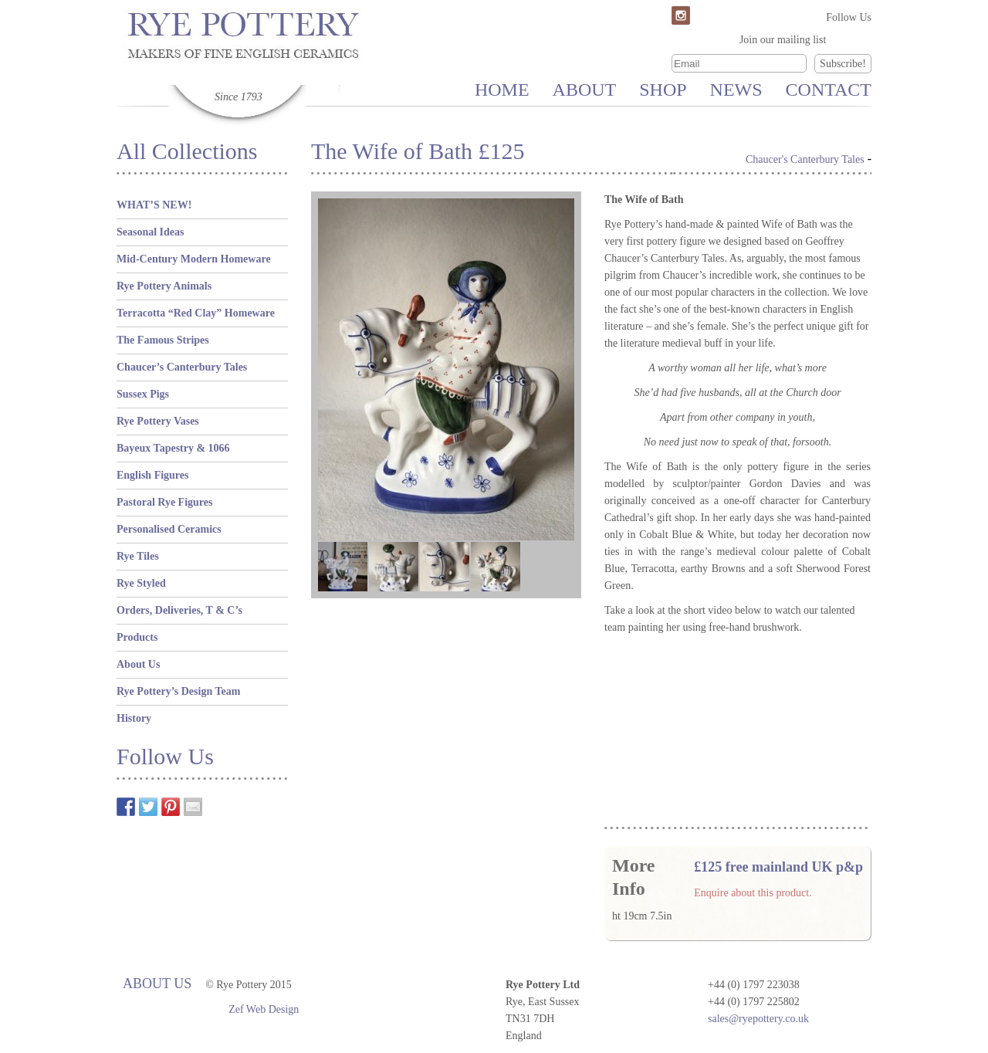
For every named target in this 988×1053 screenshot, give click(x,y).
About (585, 90)
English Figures (153, 475)
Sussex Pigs (143, 394)
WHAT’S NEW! (154, 205)
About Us (138, 664)
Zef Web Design (263, 1009)
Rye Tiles (138, 556)
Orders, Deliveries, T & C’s (179, 610)
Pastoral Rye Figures (164, 502)
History (134, 718)
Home (502, 90)
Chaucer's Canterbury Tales (805, 159)
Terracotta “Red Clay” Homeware (196, 313)
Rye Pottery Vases (158, 421)
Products (137, 637)
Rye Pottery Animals (164, 286)
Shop (662, 90)
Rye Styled (141, 583)
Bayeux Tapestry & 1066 (173, 448)
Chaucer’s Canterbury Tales (182, 367)
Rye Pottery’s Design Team (178, 691)
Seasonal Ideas (150, 232)
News (736, 90)
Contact (828, 90)
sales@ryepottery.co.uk (758, 1018)
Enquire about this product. (752, 893)
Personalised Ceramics (169, 529)
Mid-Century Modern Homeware (194, 259)
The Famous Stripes (163, 340)
